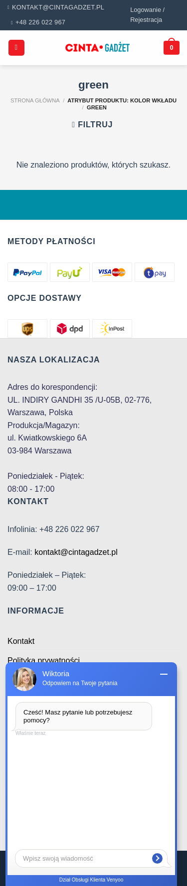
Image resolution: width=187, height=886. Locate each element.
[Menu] (16, 48)
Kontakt (20, 641)
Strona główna (35, 100)
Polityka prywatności (43, 660)
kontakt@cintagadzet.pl (76, 552)
